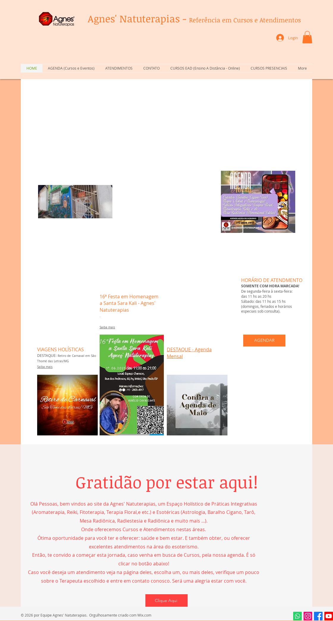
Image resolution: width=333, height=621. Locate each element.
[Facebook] (318, 616)
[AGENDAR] (264, 340)
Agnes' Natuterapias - (194, 18)
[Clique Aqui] (166, 600)
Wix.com (144, 615)
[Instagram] (308, 616)
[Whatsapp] (297, 616)
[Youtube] (328, 616)
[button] (307, 37)
